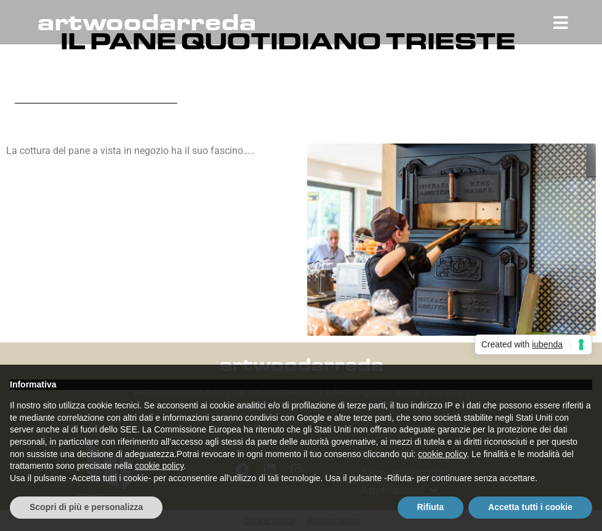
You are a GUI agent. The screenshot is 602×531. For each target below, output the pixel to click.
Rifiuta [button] (430, 507)
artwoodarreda (146, 22)
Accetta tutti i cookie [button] (530, 507)
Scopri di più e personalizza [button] (86, 507)
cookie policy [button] (442, 454)
